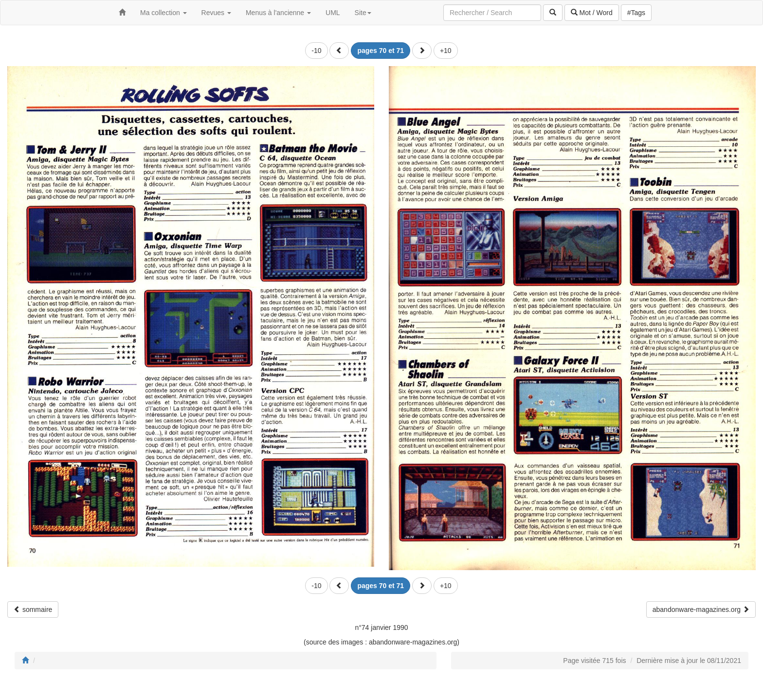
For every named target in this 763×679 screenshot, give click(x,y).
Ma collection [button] (163, 13)
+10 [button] (446, 50)
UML (333, 13)
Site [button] (363, 13)
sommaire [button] (33, 609)
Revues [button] (216, 13)
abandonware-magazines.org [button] (701, 609)
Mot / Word (592, 13)
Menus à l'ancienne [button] (278, 13)
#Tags (636, 13)
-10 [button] (316, 50)
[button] (339, 50)
